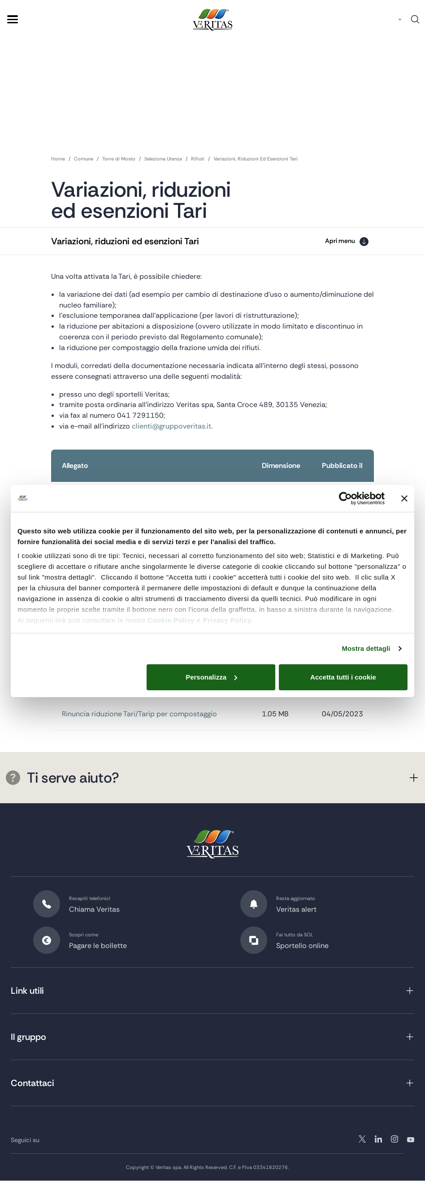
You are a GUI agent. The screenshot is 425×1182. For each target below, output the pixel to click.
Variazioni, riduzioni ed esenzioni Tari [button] (125, 241)
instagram (378, 1140)
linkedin (394, 1140)
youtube (410, 1140)
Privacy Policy (227, 620)
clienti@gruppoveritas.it (172, 427)
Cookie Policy (171, 620)
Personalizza (211, 677)
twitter (362, 1140)
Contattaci (32, 1085)
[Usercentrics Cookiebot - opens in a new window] (345, 498)
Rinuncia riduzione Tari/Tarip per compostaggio (139, 715)
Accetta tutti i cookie (343, 677)
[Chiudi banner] (404, 498)
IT (392, 19)
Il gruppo (28, 1038)
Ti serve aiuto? (62, 779)
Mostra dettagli (366, 648)
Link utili (27, 992)
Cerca (415, 23)
